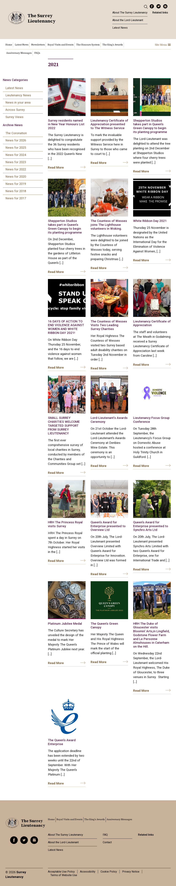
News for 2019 (15, 184)
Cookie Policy (109, 871)
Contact (107, 842)
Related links (160, 12)
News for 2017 (15, 198)
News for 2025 (15, 148)
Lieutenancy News (18, 95)
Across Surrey (15, 110)
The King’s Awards (112, 44)
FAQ (105, 834)
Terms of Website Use (63, 875)
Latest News (120, 27)
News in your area (18, 102)
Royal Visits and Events (61, 44)
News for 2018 (15, 191)
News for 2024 (15, 155)
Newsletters (38, 44)
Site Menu (163, 44)
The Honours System (88, 44)
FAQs (37, 53)
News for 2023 (15, 162)
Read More (56, 167)
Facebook (152, 6)
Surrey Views (14, 117)
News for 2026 (15, 140)
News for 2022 (15, 169)
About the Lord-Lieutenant (127, 20)
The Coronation (16, 133)
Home (8, 44)
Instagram (165, 6)
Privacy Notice (130, 871)
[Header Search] (146, 6)
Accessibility (87, 871)
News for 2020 (15, 176)
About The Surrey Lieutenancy (129, 12)
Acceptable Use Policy (61, 871)
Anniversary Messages (19, 53)
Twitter (158, 6)
